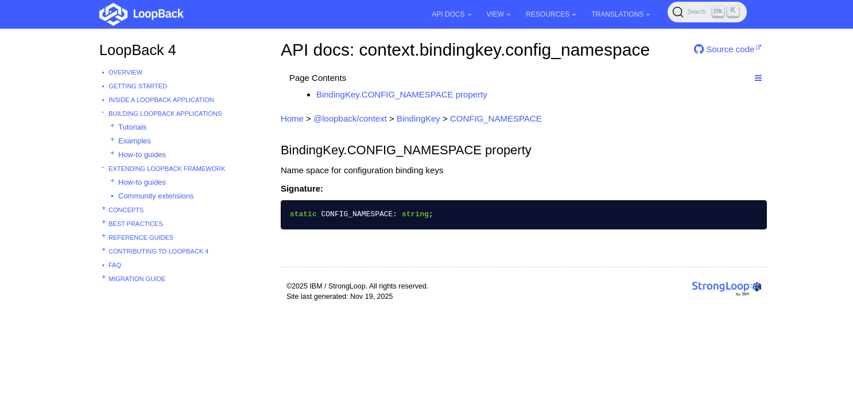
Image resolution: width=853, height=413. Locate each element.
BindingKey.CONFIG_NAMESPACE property (401, 94)
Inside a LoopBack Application (161, 99)
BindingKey (418, 118)
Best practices (135, 223)
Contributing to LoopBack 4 (158, 251)
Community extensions (156, 196)
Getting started (137, 86)
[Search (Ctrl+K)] (707, 12)
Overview (125, 72)
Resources (551, 14)
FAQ (114, 265)
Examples (134, 141)
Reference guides (140, 237)
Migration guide (136, 278)
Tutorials (132, 127)
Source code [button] (724, 49)
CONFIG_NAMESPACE (496, 118)
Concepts (126, 209)
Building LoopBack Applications (165, 113)
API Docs (451, 14)
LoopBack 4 (137, 50)
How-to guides (142, 154)
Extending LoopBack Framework (167, 168)
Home (292, 118)
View (499, 14)
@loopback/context (350, 118)
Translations (620, 14)
